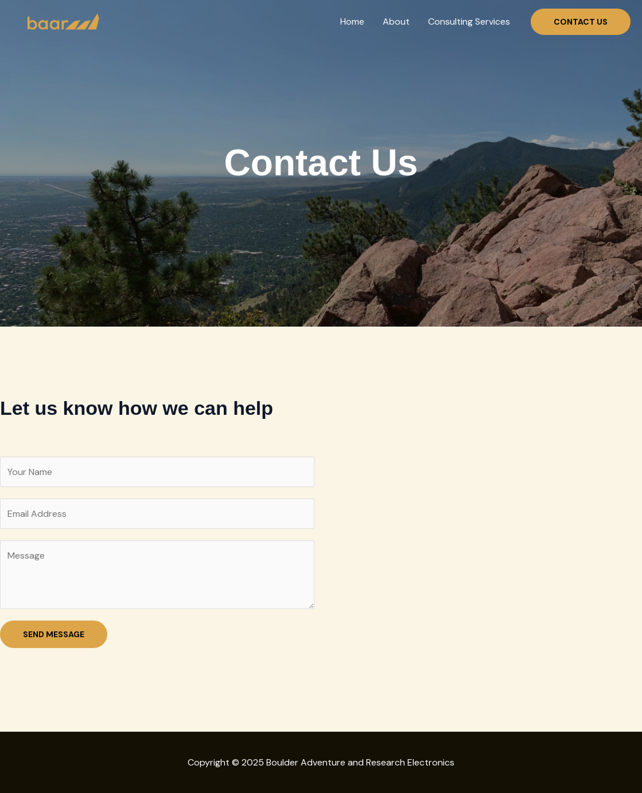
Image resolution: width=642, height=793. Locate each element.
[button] (581, 22)
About (396, 21)
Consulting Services (469, 21)
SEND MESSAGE (53, 634)
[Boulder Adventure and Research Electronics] (61, 21)
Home (352, 21)
